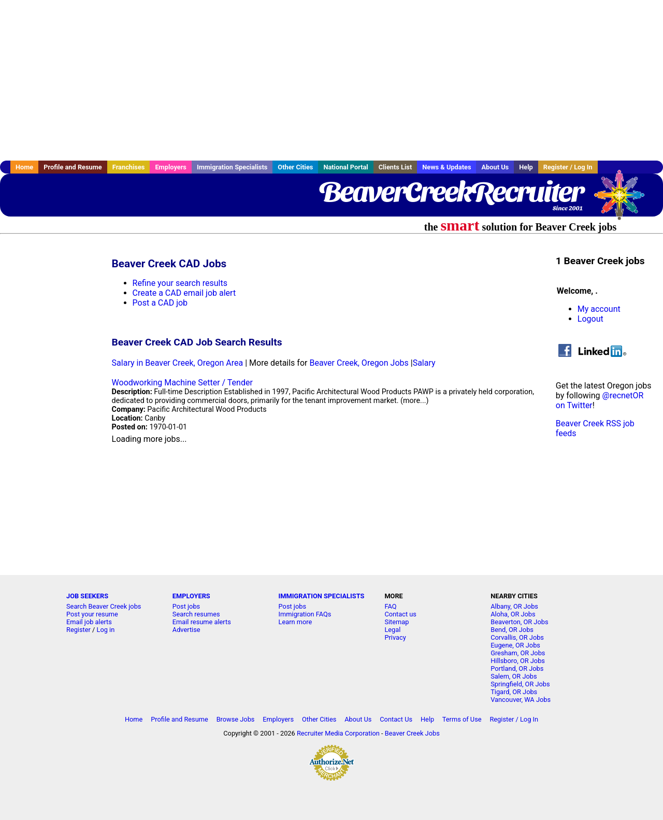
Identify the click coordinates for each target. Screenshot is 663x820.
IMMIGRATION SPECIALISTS (322, 596)
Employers (170, 167)
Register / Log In (568, 167)
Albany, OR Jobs (514, 606)
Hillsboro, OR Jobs (518, 661)
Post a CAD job (160, 303)
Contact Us (396, 719)
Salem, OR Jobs (514, 676)
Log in (106, 630)
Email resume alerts (201, 622)
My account (599, 309)
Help (526, 167)
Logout (590, 319)
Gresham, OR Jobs (518, 653)
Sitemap (396, 622)
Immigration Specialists (232, 167)
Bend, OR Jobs (512, 630)
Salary (424, 363)
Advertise (186, 630)
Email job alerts (89, 622)
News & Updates (446, 167)
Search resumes (196, 614)
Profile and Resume (73, 167)
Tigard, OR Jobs (514, 692)
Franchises (128, 167)
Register (78, 630)
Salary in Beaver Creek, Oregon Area (177, 363)
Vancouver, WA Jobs (521, 699)
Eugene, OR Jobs (515, 645)
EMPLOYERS (191, 596)
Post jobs (186, 606)
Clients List (395, 167)
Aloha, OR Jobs (513, 614)
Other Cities (295, 167)
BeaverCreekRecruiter (451, 192)
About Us (495, 167)
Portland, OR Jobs (517, 668)
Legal (392, 630)
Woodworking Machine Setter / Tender (182, 382)
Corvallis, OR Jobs (517, 637)
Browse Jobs (236, 719)
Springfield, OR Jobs (520, 684)
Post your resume (92, 614)
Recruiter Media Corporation (338, 733)
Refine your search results (180, 283)
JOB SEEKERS (87, 596)
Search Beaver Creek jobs (103, 606)
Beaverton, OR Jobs (519, 622)
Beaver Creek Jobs (412, 733)
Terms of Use (462, 719)
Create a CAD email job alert (184, 293)
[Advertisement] (331, 80)
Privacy (395, 637)
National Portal (345, 167)
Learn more (295, 622)
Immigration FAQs (305, 614)
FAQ (390, 606)
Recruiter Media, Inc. (624, 200)
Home (24, 167)
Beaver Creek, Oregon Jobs (358, 363)
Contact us (400, 614)
